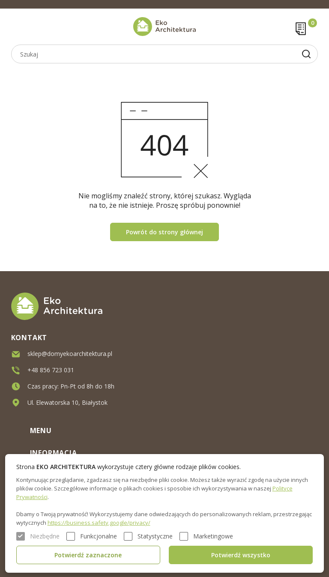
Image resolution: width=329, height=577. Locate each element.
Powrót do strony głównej (164, 232)
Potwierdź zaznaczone (88, 555)
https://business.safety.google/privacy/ (99, 522)
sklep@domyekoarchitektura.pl (69, 354)
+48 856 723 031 (50, 370)
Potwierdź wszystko (240, 555)
